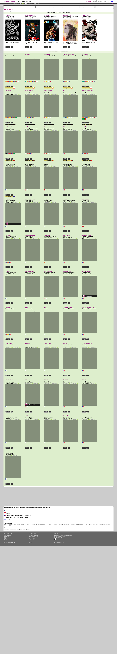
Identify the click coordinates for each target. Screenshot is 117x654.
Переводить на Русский (10, 87)
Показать (77, 6)
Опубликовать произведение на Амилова (63, 535)
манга (18, 5)
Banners (5, 538)
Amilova (6, 524)
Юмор (18, 529)
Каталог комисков (12, 5)
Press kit (5, 537)
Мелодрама (22, 529)
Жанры (37, 6)
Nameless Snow (106, 524)
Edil (46, 524)
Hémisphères (10, 524)
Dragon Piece (95, 524)
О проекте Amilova (7, 535)
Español (7, 513)
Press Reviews (6, 536)
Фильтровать (62, 6)
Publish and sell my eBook (59, 536)
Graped (43, 524)
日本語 (6, 517)
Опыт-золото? (32, 538)
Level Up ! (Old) (7, 525)
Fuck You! (101, 524)
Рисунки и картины (12, 529)
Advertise (5, 539)
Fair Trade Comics (58, 537)
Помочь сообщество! (33, 536)
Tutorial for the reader (33, 535)
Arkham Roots (26, 524)
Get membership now (34, 3)
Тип (28, 6)
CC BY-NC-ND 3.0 (59, 539)
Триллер (22, 5)
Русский (7, 519)
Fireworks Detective (88, 524)
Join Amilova (88, 1)
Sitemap (30, 542)
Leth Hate (50, 524)
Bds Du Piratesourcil (79, 524)
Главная (6, 5)
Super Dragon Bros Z (18, 524)
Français (7, 515)
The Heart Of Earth (33, 524)
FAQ (30, 537)
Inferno (12, 525)
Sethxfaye (40, 524)
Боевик (5, 529)
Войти (94, 1)
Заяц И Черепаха (71, 524)
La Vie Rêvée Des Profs (57, 524)
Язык (51, 6)
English (6, 510)
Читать (7, 47)
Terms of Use (31, 539)
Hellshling (65, 524)
